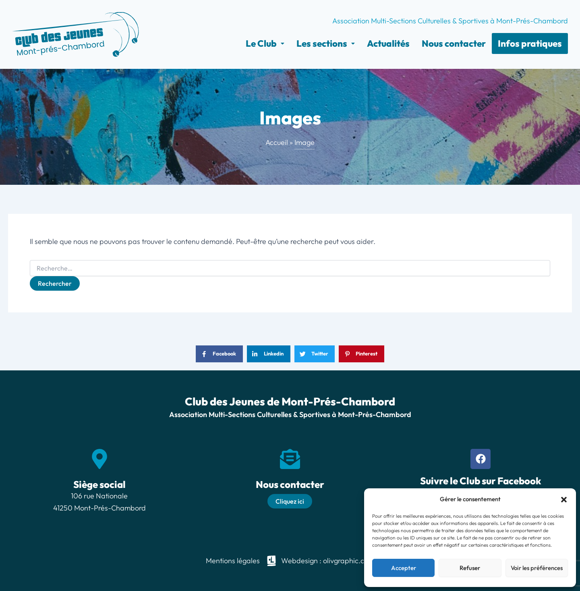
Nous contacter (454, 43)
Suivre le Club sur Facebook (480, 481)
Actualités (388, 43)
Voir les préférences (537, 568)
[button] (564, 500)
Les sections (325, 43)
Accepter (403, 568)
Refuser (470, 568)
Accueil (276, 142)
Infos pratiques (530, 43)
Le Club (265, 43)
